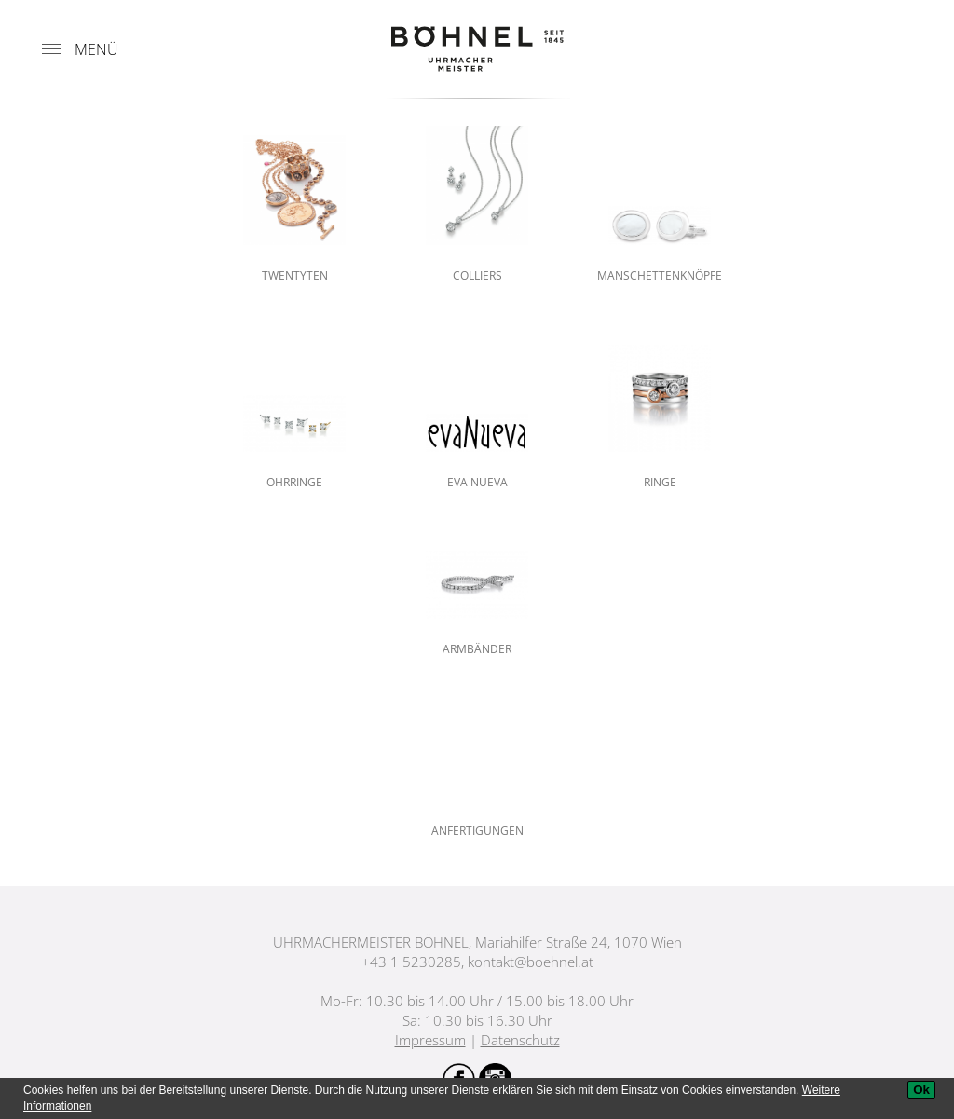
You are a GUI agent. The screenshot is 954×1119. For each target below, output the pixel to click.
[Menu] (51, 49)
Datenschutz (520, 1039)
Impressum (430, 1039)
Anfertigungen (477, 831)
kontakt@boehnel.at (530, 961)
